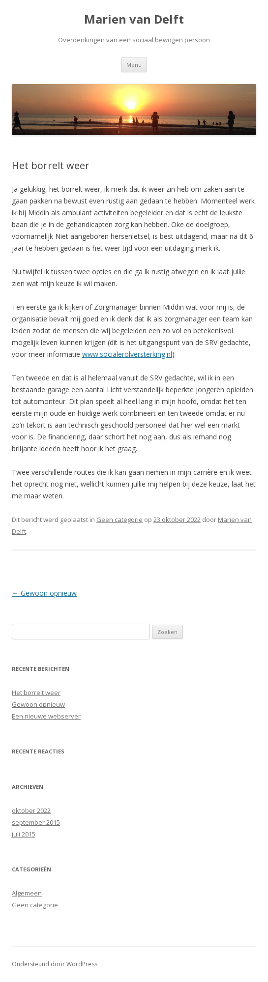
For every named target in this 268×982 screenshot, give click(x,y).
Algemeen (27, 893)
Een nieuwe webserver (46, 716)
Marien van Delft (134, 19)
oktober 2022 (31, 810)
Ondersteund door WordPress (54, 964)
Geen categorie (119, 519)
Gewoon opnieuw (44, 593)
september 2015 (36, 822)
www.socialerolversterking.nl (127, 354)
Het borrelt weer (36, 692)
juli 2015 (23, 834)
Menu (134, 64)
